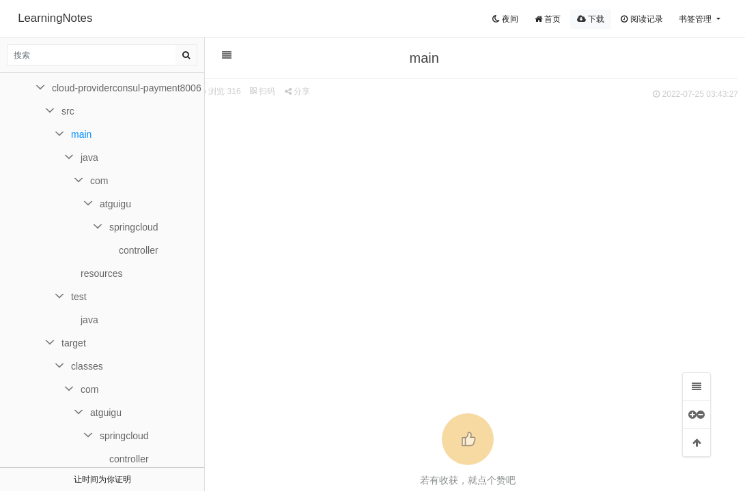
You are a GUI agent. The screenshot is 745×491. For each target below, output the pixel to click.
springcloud (133, 227)
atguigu (115, 203)
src (67, 111)
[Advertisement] (468, 205)
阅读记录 (641, 19)
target (73, 343)
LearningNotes (55, 18)
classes (87, 366)
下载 (590, 19)
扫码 (263, 91)
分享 (297, 91)
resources (101, 273)
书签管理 (696, 19)
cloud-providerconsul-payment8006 (126, 88)
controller (138, 250)
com (99, 180)
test (79, 296)
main (81, 134)
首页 (548, 19)
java (89, 157)
